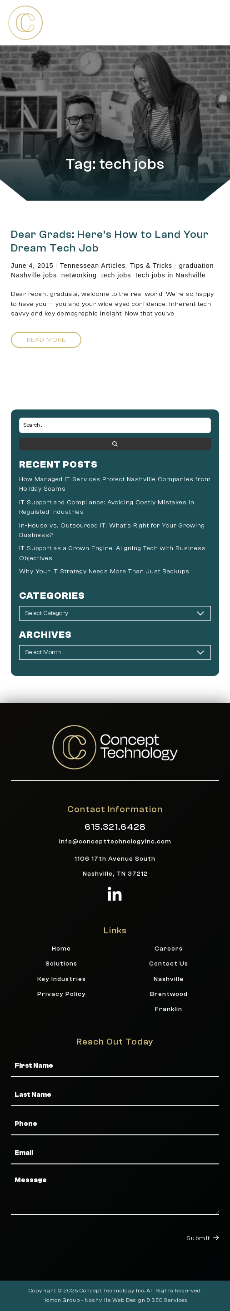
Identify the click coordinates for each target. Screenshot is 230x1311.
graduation (196, 265)
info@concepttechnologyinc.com (115, 841)
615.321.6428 (115, 827)
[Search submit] (115, 444)
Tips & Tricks (151, 265)
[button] (213, 22)
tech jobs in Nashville (170, 275)
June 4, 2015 (32, 265)
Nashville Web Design (115, 1300)
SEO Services (170, 1300)
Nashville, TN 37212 (115, 873)
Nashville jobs (34, 275)
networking (79, 275)
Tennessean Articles (92, 265)
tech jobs (116, 275)
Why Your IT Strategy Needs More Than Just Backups (104, 571)
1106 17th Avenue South (115, 858)
